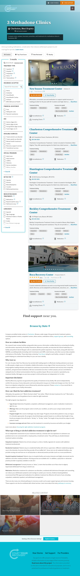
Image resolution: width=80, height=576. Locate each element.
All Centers (7, 54)
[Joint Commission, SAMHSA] (43, 301)
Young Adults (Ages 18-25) (14, 126)
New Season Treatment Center (46, 88)
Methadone (9, 199)
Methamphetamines (12, 189)
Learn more (19, 49)
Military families (11, 167)
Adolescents (10, 169)
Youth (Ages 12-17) (11, 129)
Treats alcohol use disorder (14, 137)
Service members (11, 165)
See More (71, 111)
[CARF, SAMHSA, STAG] (43, 115)
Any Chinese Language (13, 223)
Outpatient (9, 73)
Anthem (8, 99)
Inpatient (9, 69)
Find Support (68, 3)
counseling (69, 336)
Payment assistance (12, 114)
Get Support (50, 553)
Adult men (9, 156)
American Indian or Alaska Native (14, 218)
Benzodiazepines (11, 185)
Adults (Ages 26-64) (12, 124)
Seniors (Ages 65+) (11, 122)
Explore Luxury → (50, 539)
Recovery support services (14, 146)
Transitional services (12, 148)
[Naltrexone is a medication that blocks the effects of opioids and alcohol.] (17, 203)
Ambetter (9, 93)
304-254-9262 (36, 219)
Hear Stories (54, 3)
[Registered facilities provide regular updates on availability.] (44, 119)
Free (7, 109)
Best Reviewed (37, 54)
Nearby (51, 54)
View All (7, 172)
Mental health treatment (13, 141)
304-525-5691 (36, 179)
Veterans (9, 163)
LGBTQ (8, 161)
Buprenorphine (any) (12, 202)
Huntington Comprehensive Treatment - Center (53, 171)
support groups (58, 336)
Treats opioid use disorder (14, 139)
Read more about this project (42, 563)
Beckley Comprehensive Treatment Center (50, 210)
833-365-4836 (37, 95)
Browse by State (39, 326)
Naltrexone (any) (11, 204)
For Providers (63, 553)
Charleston (31, 334)
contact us (57, 385)
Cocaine (8, 187)
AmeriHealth (10, 95)
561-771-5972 (37, 281)
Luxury (8, 144)
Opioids (8, 180)
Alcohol (8, 182)
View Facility (50, 95)
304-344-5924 (36, 139)
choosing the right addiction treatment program (31, 427)
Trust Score (41, 354)
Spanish (8, 212)
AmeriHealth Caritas (12, 97)
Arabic (8, 221)
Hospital (8, 71)
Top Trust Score (22, 54)
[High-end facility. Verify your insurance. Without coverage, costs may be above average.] (48, 277)
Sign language (10, 214)
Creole (8, 225)
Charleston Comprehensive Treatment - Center (53, 131)
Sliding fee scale (11, 112)
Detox (8, 76)
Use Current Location (21, 31)
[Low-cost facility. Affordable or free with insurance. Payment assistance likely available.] (31, 91)
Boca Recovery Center (41, 274)
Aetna (8, 90)
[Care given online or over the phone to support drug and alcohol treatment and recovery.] (15, 77)
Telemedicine (10, 78)
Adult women (10, 158)
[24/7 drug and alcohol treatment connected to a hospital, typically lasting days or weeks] (12, 71)
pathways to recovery (64, 483)
